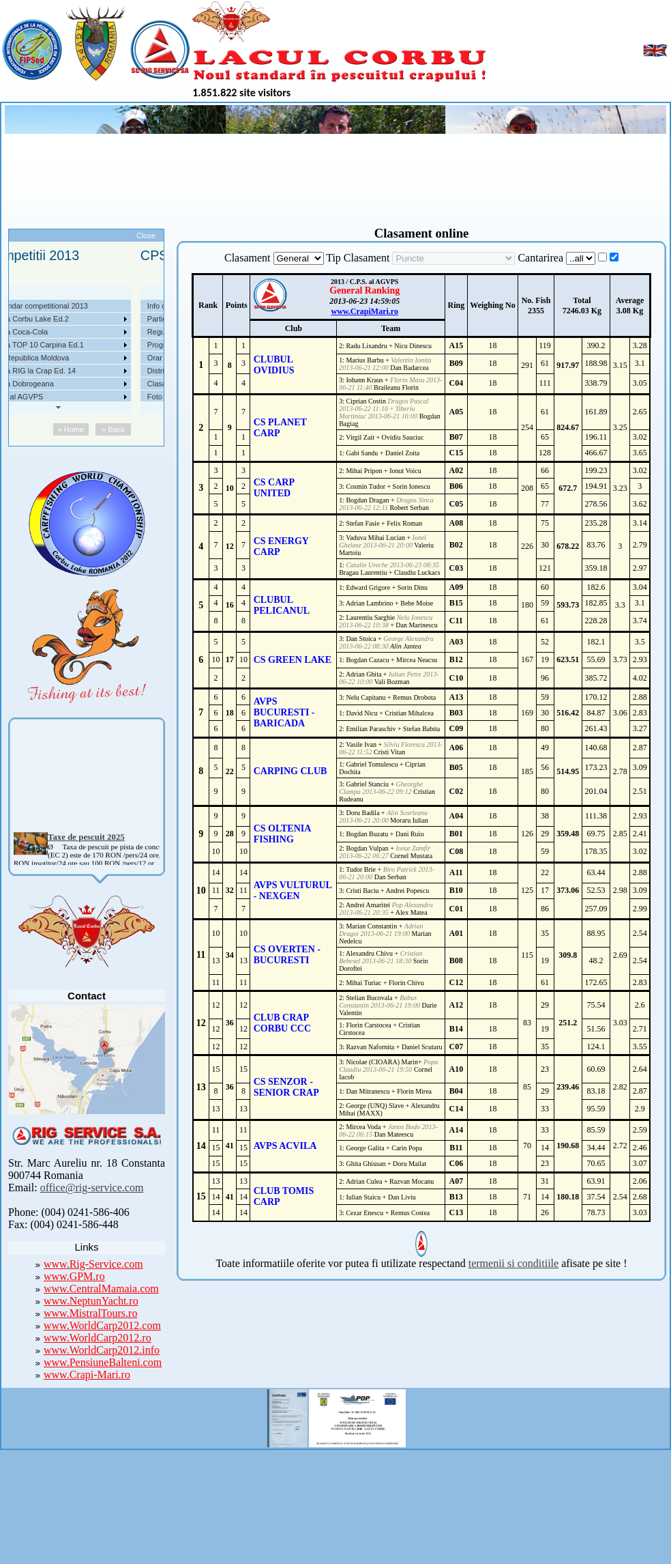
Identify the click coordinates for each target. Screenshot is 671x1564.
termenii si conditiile (513, 1263)
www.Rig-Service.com (93, 1264)
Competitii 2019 (97, 332)
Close (145, 235)
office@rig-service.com (92, 1187)
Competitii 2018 (97, 345)
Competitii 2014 (97, 397)
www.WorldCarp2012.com (102, 1325)
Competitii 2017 (97, 358)
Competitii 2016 (97, 371)
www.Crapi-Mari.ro (87, 1374)
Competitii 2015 (97, 384)
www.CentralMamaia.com (101, 1288)
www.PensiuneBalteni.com (103, 1362)
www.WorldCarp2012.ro (97, 1337)
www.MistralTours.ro (90, 1313)
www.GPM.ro (74, 1276)
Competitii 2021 (97, 306)
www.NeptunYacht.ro (91, 1301)
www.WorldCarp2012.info (102, 1350)
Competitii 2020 (97, 319)
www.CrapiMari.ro (364, 311)
